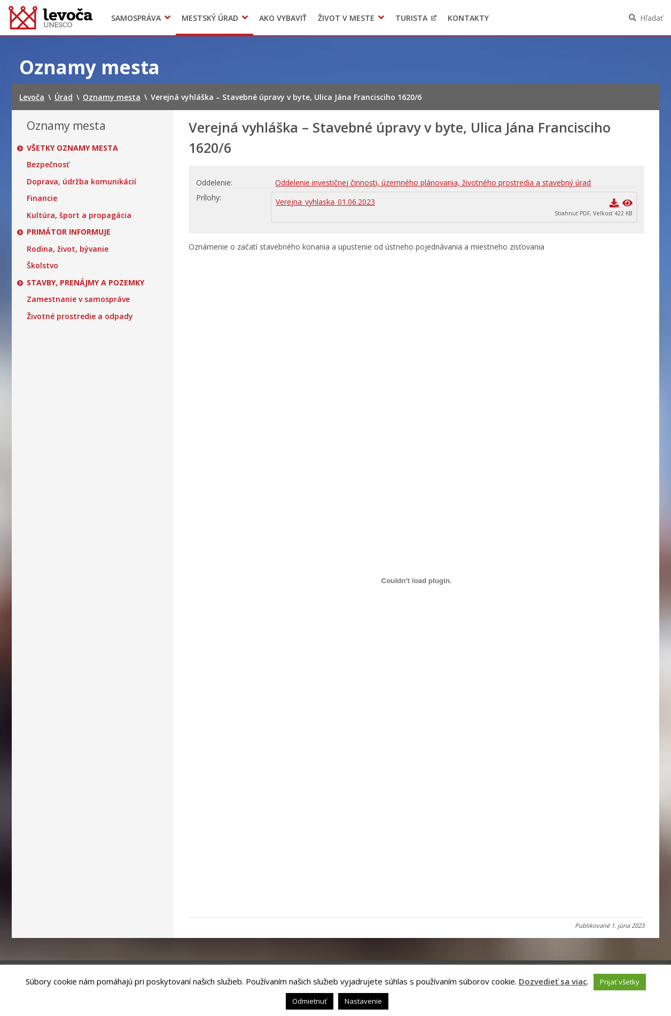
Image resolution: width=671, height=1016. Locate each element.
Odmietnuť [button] (309, 1001)
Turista (411, 18)
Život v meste (346, 18)
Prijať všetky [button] (619, 982)
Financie (42, 198)
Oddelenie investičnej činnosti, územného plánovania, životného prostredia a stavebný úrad (433, 182)
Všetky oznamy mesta (72, 148)
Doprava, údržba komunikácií (81, 182)
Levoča (50, 18)
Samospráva (136, 18)
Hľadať (651, 18)
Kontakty (468, 18)
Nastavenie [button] (363, 1001)
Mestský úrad (210, 18)
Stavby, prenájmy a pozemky (85, 283)
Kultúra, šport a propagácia (79, 215)
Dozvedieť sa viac (553, 981)
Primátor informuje (69, 232)
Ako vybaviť (283, 18)
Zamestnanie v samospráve (78, 299)
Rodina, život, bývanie (67, 249)
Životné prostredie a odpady (80, 316)
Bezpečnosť (48, 164)
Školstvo (42, 265)
